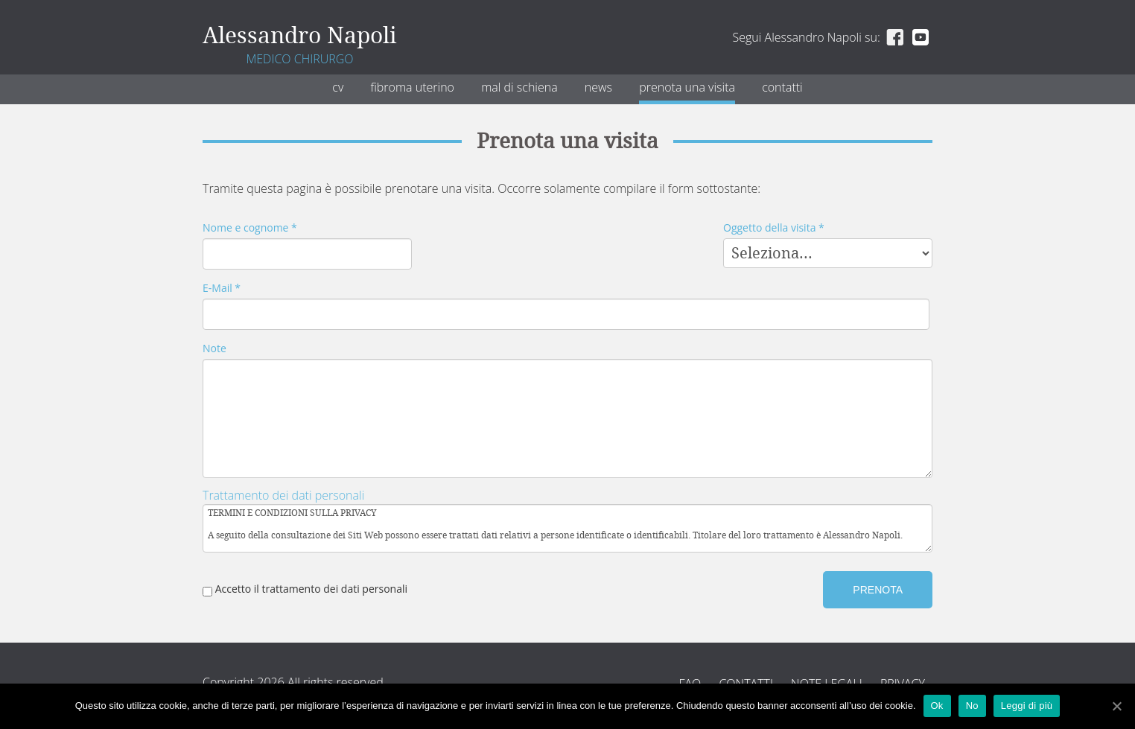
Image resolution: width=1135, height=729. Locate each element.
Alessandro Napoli (300, 35)
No (972, 705)
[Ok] (1116, 705)
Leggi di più (1027, 705)
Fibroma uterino (412, 87)
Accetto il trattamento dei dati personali (305, 589)
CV (337, 87)
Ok (937, 705)
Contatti (782, 87)
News (598, 87)
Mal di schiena (519, 87)
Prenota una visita (687, 87)
